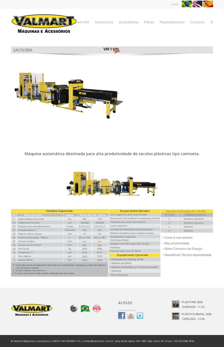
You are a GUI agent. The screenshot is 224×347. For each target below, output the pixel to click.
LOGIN (176, 4)
